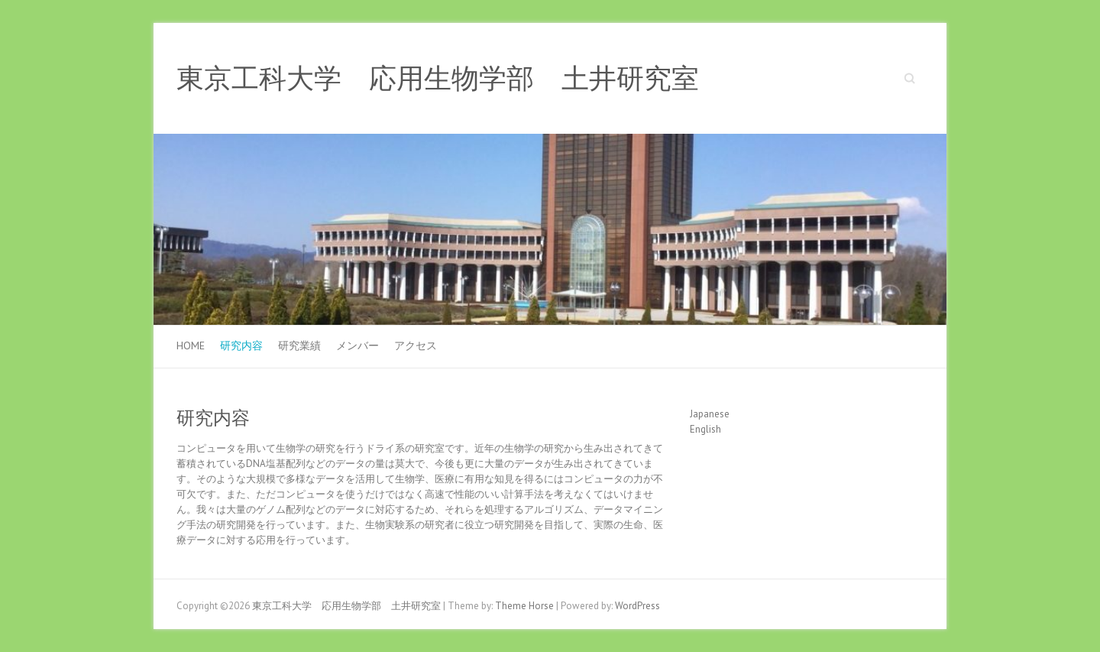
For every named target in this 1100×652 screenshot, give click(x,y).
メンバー (357, 345)
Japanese (710, 413)
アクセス (415, 345)
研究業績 (299, 345)
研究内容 (241, 345)
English (705, 429)
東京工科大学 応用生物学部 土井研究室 (437, 78)
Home (190, 345)
